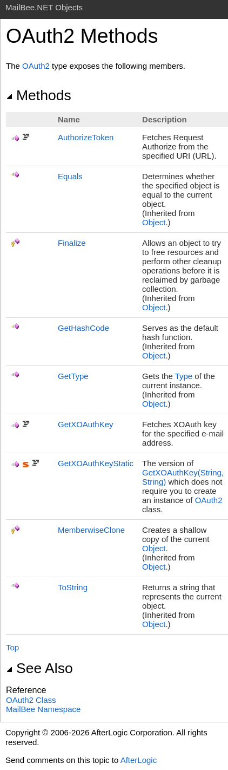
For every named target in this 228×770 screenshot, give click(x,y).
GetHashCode (83, 327)
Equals (70, 176)
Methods (38, 95)
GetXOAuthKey (85, 424)
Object (153, 222)
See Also (39, 668)
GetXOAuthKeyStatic (95, 463)
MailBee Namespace (43, 709)
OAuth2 (36, 65)
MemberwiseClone (91, 529)
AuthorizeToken (85, 137)
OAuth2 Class (31, 699)
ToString (73, 587)
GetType (73, 376)
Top (12, 647)
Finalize (72, 242)
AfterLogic (138, 760)
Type (184, 376)
